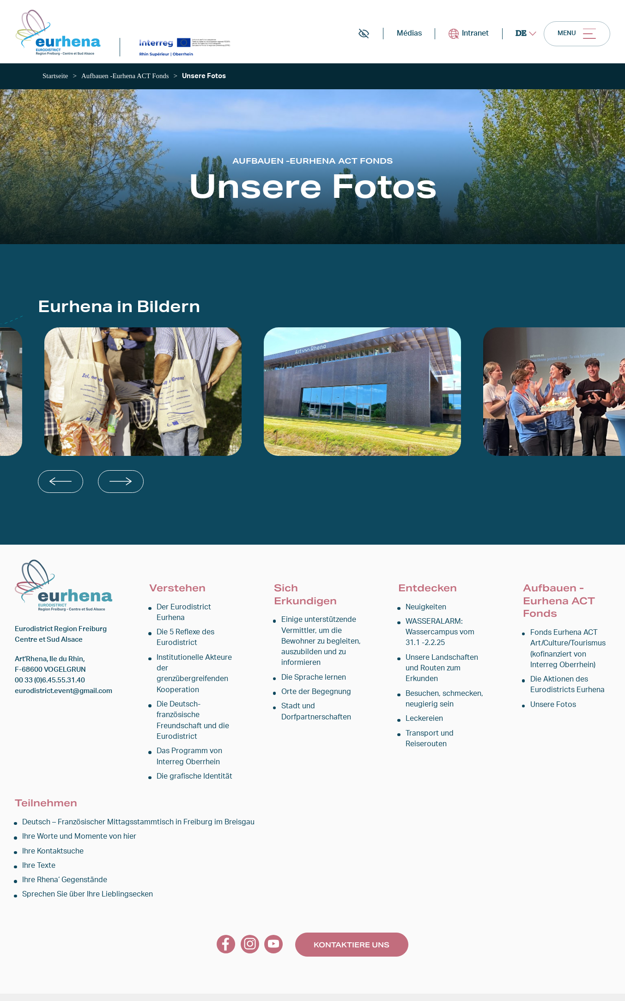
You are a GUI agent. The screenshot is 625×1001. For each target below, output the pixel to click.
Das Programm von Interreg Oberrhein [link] (187, 736)
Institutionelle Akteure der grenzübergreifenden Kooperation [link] (196, 660)
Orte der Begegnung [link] (313, 694)
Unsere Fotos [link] (551, 706)
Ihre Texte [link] (38, 846)
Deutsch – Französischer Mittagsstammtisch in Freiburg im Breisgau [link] (127, 802)
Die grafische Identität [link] (191, 756)
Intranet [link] (461, 36)
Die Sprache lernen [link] (311, 679)
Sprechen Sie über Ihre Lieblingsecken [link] (83, 876)
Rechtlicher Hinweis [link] (254, 987)
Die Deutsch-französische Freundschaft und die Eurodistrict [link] (190, 701)
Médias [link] (400, 36)
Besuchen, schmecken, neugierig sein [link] (442, 701)
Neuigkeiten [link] (425, 610)
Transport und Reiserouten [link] (427, 740)
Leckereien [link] (423, 721)
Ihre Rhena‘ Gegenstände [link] (62, 861)
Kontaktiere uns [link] (351, 926)
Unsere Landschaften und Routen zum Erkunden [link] (440, 671)
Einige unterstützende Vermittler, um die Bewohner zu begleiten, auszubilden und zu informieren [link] (318, 644)
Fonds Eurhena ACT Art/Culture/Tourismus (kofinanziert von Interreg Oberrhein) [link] (569, 651)
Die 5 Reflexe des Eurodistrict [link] (184, 630)
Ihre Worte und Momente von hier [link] (74, 817)
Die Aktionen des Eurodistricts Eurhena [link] (563, 686)
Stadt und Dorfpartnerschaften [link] (313, 714)
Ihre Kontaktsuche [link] (51, 832)
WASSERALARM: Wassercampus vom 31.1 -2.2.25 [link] (445, 635)
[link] (61, 34)
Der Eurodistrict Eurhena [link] (195, 610)
